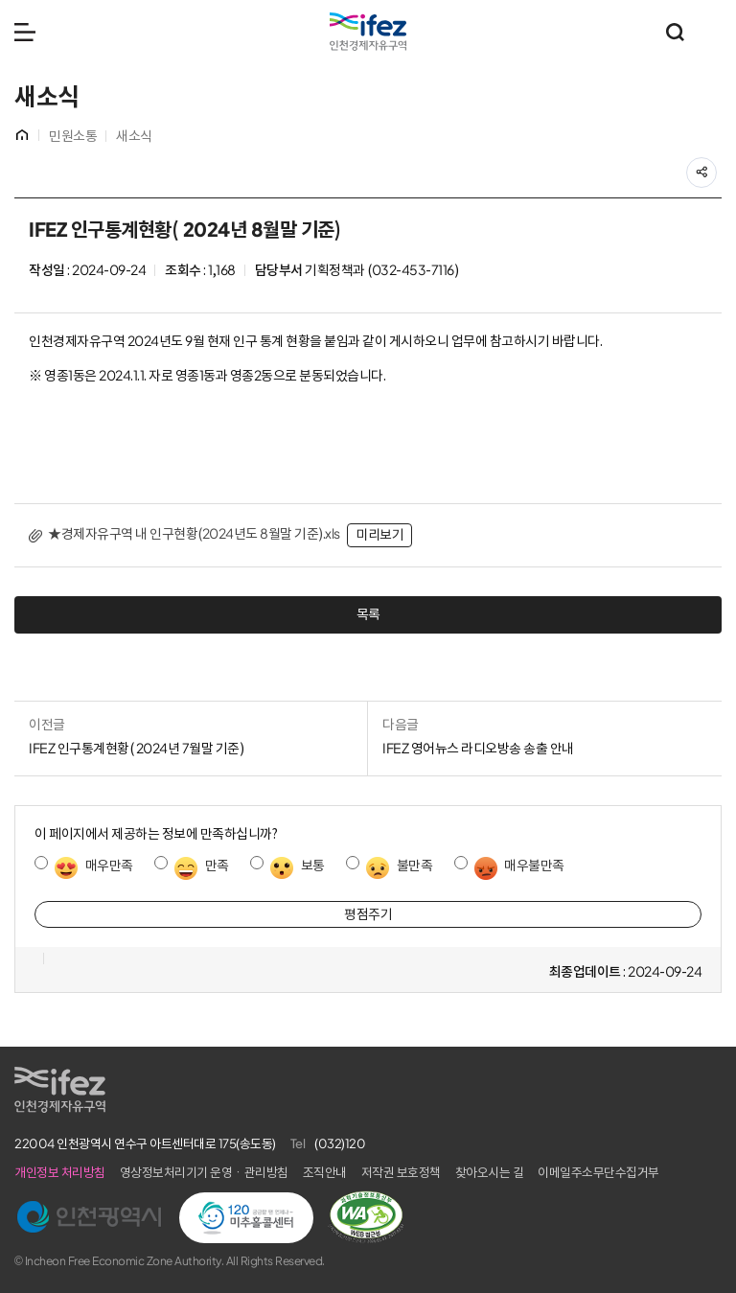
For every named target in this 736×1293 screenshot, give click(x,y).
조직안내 (325, 1173)
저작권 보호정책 (401, 1173)
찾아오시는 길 (489, 1173)
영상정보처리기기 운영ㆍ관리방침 (204, 1173)
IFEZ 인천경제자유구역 (368, 31)
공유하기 (716, 166)
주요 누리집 (712, 31)
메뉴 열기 (25, 31)
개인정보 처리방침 (59, 1173)
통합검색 (674, 31)
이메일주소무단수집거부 (598, 1173)
